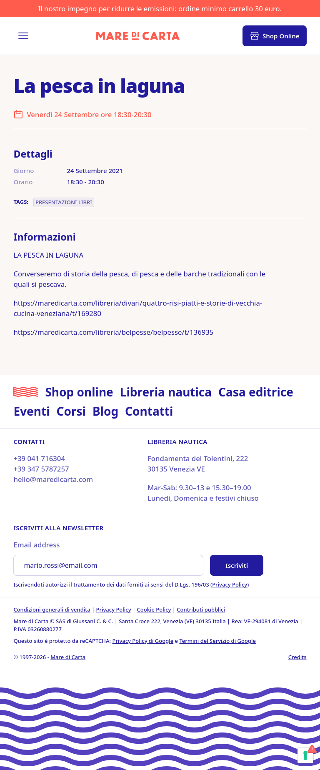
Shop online (79, 392)
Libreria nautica (166, 392)
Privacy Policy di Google (143, 641)
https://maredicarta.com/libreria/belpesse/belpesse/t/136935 (113, 332)
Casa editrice (255, 392)
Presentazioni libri (63, 202)
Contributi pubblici (201, 609)
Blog (105, 411)
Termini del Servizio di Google (217, 641)
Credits (297, 657)
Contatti (149, 411)
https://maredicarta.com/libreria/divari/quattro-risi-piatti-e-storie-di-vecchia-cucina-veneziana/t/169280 (137, 308)
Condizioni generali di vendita (51, 609)
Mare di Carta (67, 657)
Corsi (71, 411)
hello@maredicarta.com (53, 479)
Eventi (31, 411)
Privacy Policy (229, 584)
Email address (36, 544)
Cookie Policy (154, 609)
